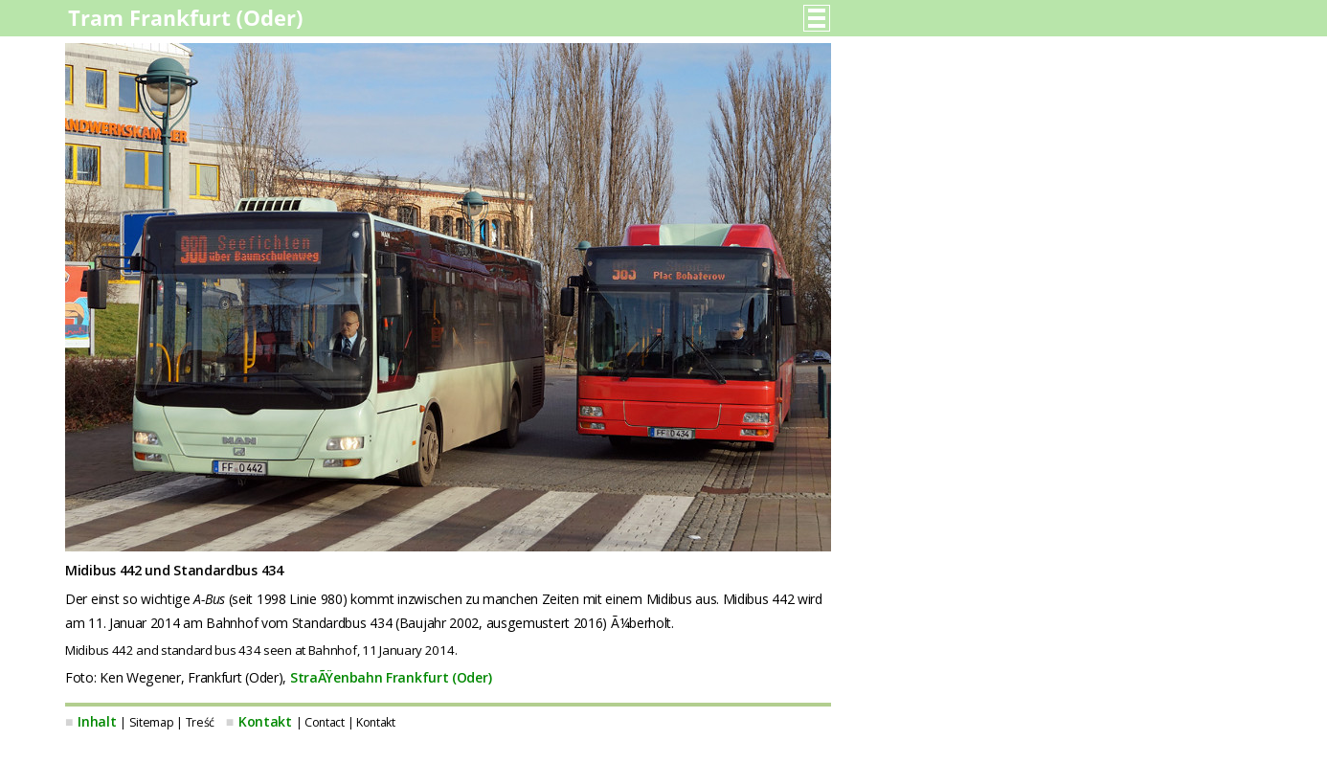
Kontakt (265, 721)
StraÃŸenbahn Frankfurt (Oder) (390, 677)
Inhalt (97, 721)
